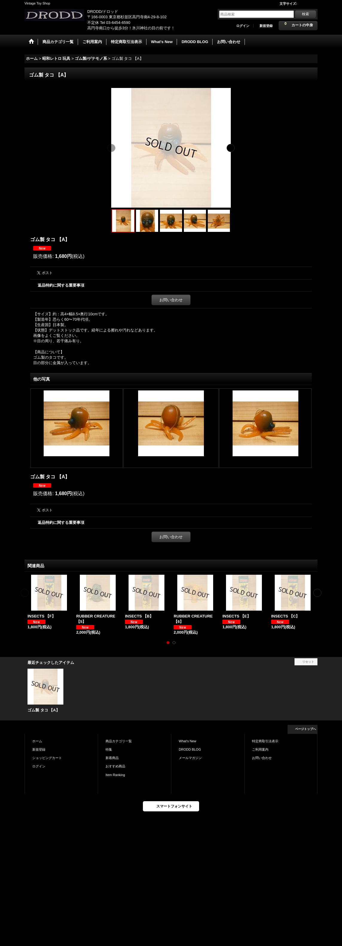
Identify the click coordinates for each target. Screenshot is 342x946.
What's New (187, 741)
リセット (308, 661)
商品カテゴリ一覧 (119, 741)
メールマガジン (190, 758)
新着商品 (112, 758)
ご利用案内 (260, 749)
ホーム (37, 741)
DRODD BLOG (190, 749)
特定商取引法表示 (265, 741)
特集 (109, 749)
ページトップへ (305, 729)
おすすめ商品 (115, 766)
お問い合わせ (171, 300)
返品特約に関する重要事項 (61, 285)
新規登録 (266, 26)
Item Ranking (115, 775)
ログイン (242, 26)
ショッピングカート (47, 758)
